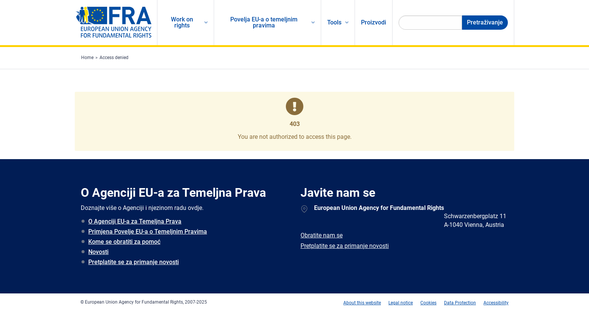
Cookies (428, 302)
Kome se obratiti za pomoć (124, 241)
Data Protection (460, 302)
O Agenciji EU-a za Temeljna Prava (134, 221)
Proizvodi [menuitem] (373, 22)
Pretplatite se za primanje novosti (133, 262)
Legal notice (400, 302)
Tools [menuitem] (334, 22)
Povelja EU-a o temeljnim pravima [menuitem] (264, 22)
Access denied (114, 57)
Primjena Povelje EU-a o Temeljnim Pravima (147, 231)
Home (87, 57)
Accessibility (496, 302)
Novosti (98, 251)
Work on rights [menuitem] (182, 22)
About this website (362, 302)
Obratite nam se (322, 235)
